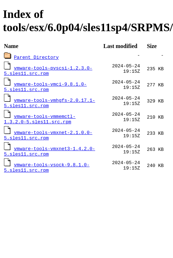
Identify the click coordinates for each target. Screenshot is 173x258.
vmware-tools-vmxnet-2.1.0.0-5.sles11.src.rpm (48, 139)
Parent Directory (36, 57)
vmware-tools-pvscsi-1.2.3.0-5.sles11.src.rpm (48, 70)
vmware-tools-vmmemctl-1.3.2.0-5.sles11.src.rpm (39, 122)
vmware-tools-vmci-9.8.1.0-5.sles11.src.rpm (45, 88)
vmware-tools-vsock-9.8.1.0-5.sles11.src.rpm (46, 174)
